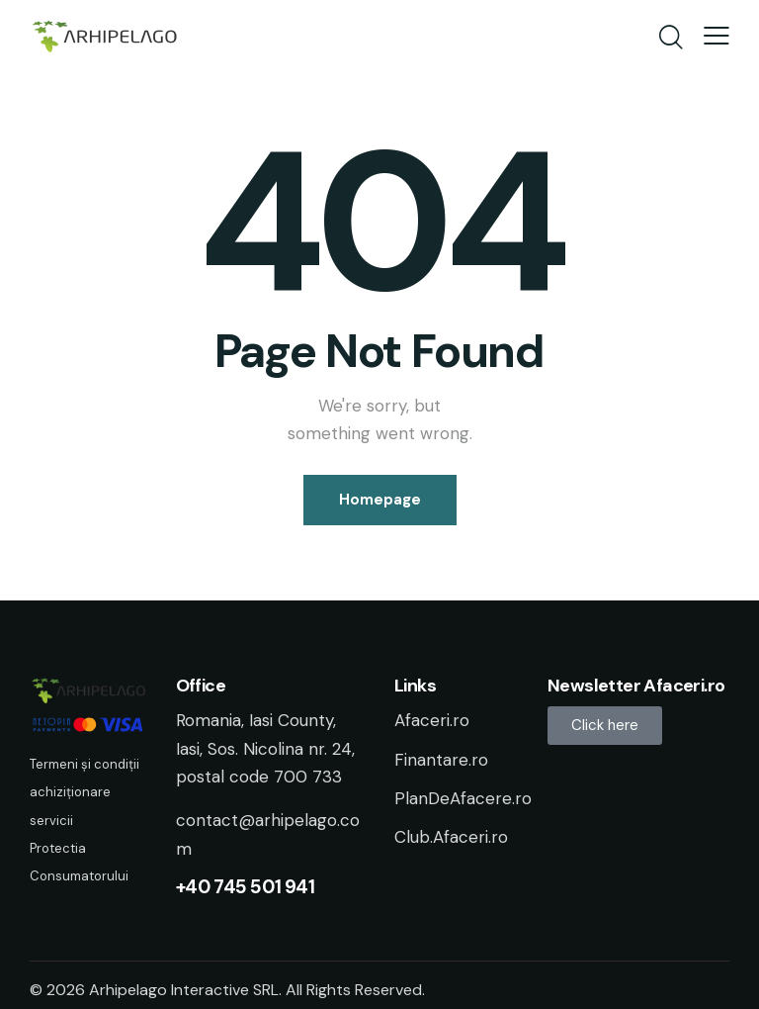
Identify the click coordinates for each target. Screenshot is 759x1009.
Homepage (380, 499)
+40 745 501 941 (245, 886)
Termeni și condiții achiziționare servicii (84, 792)
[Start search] (670, 38)
